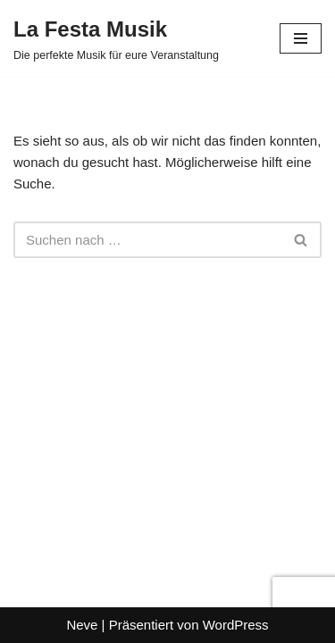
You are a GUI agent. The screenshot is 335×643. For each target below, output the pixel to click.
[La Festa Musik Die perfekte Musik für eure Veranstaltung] (116, 38)
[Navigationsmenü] (301, 38)
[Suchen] (147, 239)
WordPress (236, 624)
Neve (81, 624)
